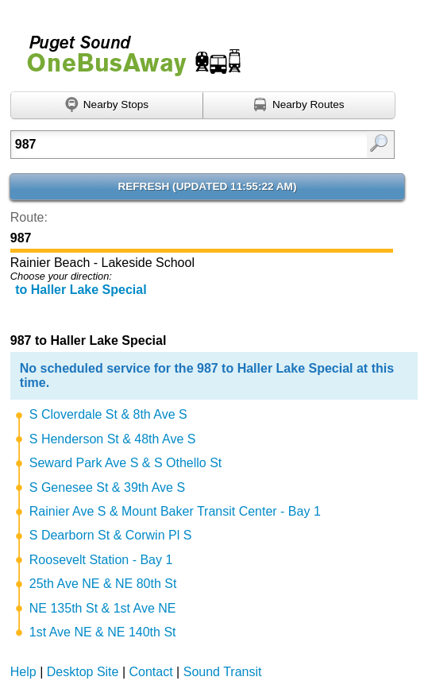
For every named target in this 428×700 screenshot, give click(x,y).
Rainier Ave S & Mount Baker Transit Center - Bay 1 (175, 511)
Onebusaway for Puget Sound (127, 49)
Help (23, 672)
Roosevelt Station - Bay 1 (101, 560)
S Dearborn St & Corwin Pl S (110, 535)
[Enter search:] (176, 144)
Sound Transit (222, 672)
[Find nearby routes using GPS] (299, 105)
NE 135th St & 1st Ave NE (102, 608)
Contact (151, 672)
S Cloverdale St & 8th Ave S (108, 414)
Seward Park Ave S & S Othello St (125, 463)
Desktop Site (83, 672)
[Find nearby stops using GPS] (106, 105)
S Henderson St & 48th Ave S (112, 439)
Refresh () (207, 186)
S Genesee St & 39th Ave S (107, 487)
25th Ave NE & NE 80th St (103, 583)
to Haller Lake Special (80, 289)
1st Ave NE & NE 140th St (102, 632)
